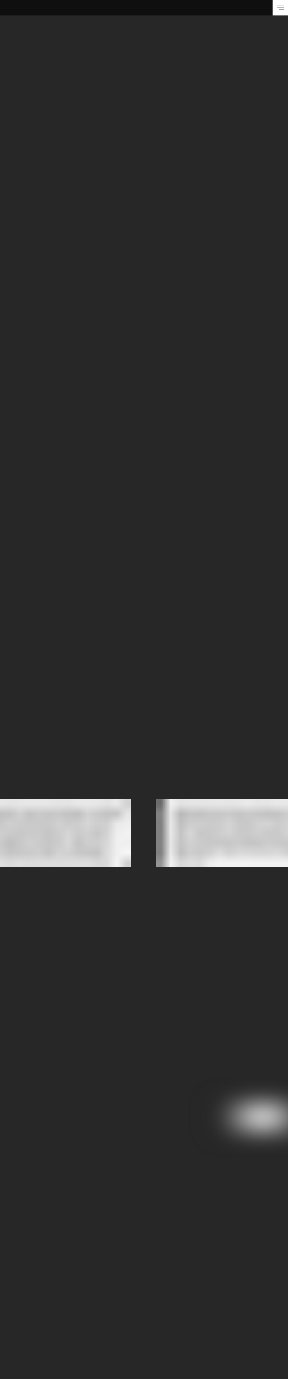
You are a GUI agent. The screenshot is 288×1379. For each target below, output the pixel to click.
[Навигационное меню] (280, 8)
